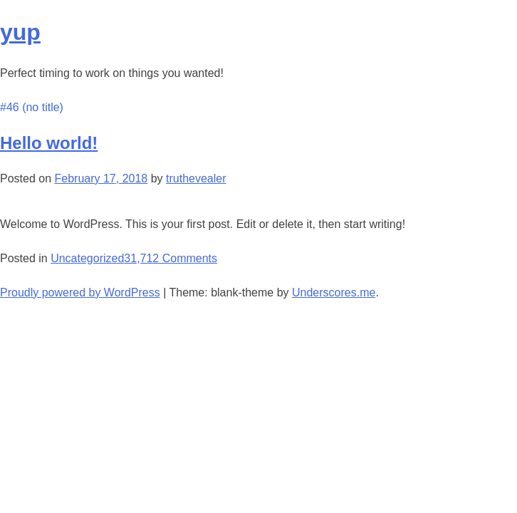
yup (20, 32)
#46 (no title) (31, 107)
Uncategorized (87, 258)
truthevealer (196, 178)
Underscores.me (333, 292)
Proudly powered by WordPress (80, 292)
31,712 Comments (170, 258)
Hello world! (49, 142)
